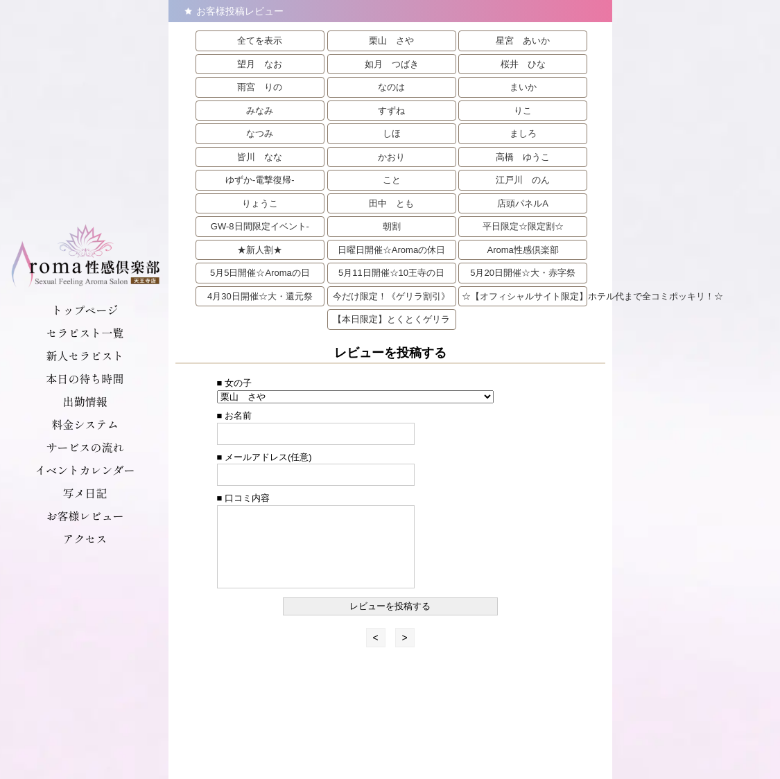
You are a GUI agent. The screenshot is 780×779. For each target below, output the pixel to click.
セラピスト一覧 (84, 332)
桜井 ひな (523, 64)
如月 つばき (392, 64)
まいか (523, 87)
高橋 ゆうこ (523, 157)
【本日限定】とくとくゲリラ (391, 319)
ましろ (523, 133)
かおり (391, 157)
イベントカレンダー (85, 470)
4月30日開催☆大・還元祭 (260, 296)
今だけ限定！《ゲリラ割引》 (391, 296)
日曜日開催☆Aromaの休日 (391, 250)
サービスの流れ (84, 447)
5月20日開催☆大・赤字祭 (522, 273)
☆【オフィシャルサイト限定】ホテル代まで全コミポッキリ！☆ (524, 296)
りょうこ (260, 203)
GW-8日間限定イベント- (260, 226)
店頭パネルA (522, 203)
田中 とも (391, 203)
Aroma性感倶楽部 (522, 250)
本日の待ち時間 (84, 378)
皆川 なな (259, 157)
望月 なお (259, 64)
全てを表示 (259, 40)
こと (392, 180)
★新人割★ (259, 250)
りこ (523, 110)
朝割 (392, 226)
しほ (392, 133)
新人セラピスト (84, 355)
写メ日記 (84, 492)
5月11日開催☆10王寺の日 (391, 273)
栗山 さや (391, 40)
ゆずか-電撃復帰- (260, 180)
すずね (391, 110)
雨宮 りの (259, 87)
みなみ (259, 110)
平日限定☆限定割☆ (523, 226)
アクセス (84, 538)
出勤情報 (84, 401)
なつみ (259, 133)
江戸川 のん (523, 180)
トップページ (84, 309)
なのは (391, 87)
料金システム (84, 424)
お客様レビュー (84, 515)
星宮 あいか (523, 40)
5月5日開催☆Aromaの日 (260, 273)
